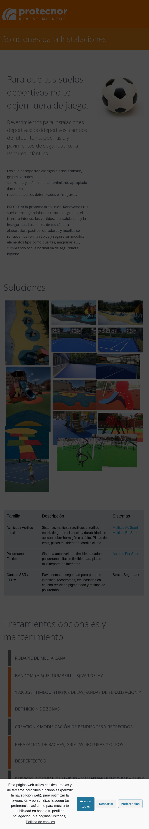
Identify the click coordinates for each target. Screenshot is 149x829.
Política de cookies (40, 822)
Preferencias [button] (130, 804)
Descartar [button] (106, 804)
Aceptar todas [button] (86, 804)
